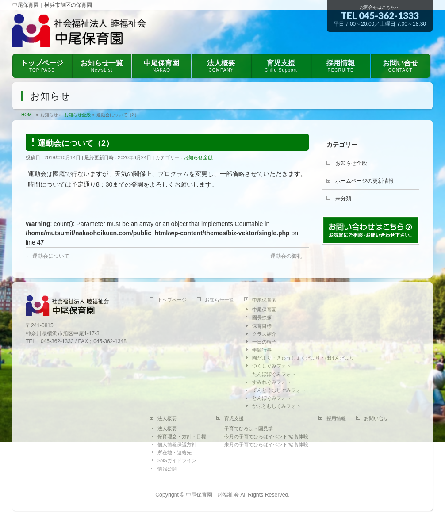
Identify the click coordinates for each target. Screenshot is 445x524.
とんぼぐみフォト (271, 398)
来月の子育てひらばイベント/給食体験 (266, 444)
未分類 (343, 198)
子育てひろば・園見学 (248, 428)
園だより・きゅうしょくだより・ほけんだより (303, 357)
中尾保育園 (264, 299)
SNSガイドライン (176, 460)
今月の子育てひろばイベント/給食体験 (266, 436)
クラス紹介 (264, 334)
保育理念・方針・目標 (181, 436)
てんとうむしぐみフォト (279, 390)
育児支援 (234, 418)
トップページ (172, 299)
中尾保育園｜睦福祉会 (212, 495)
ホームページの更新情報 (364, 181)
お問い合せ (376, 418)
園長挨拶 (262, 317)
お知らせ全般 (198, 157)
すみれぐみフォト (271, 382)
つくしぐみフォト (271, 365)
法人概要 (167, 418)
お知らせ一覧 (219, 299)
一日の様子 (264, 341)
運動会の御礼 (289, 256)
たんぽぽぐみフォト (274, 374)
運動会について (47, 256)
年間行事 (262, 349)
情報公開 (167, 468)
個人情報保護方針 (176, 444)
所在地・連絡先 (174, 452)
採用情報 (336, 418)
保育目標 (262, 326)
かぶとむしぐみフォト (276, 406)
